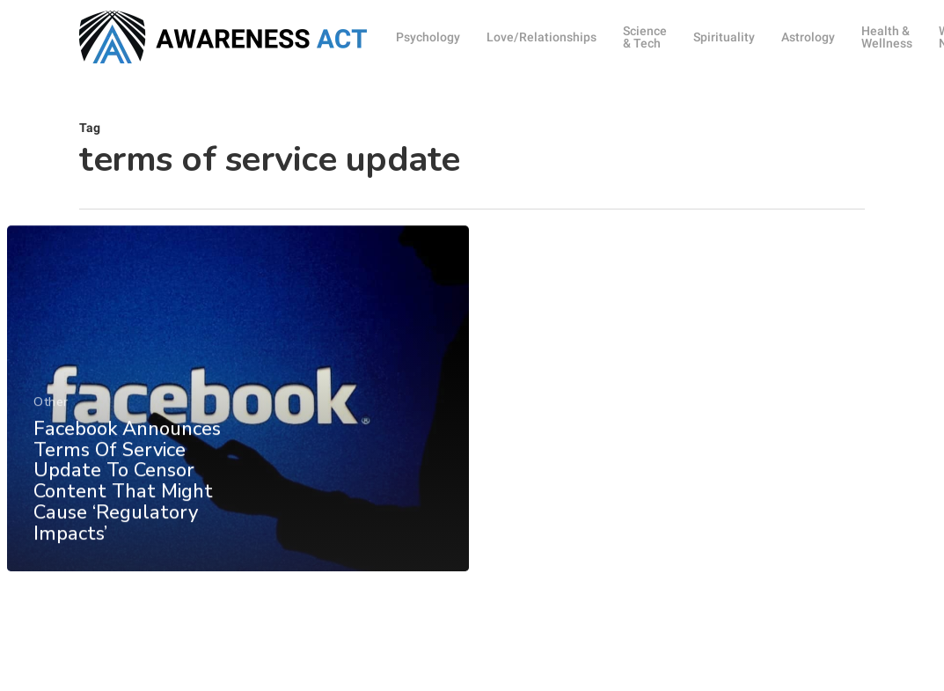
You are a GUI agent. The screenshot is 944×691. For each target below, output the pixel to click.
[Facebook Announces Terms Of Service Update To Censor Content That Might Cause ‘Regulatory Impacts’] (237, 409)
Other (51, 412)
